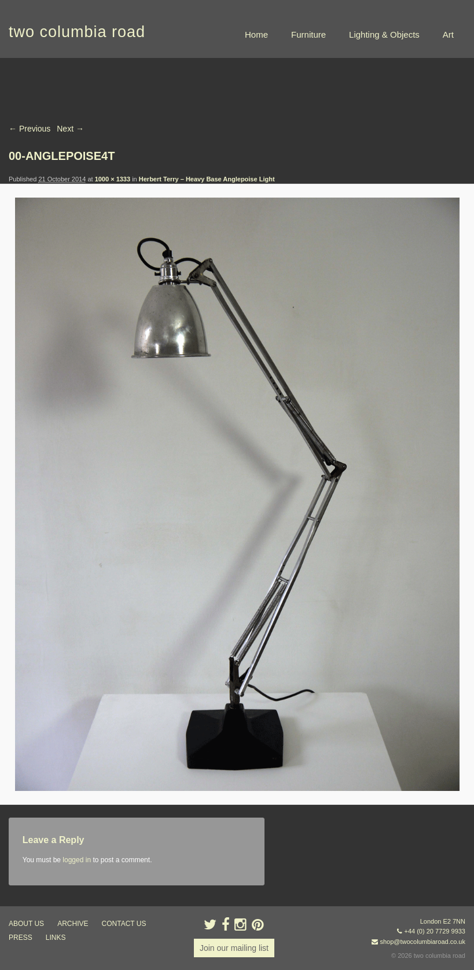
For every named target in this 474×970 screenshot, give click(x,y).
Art (448, 34)
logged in (77, 860)
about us (26, 924)
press (20, 937)
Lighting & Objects (384, 34)
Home (256, 34)
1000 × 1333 (112, 179)
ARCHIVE (72, 924)
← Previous (29, 128)
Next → (70, 128)
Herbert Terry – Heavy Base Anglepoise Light (207, 179)
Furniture (308, 34)
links (56, 937)
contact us (124, 924)
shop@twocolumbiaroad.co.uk (422, 941)
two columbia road (77, 32)
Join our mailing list (234, 948)
